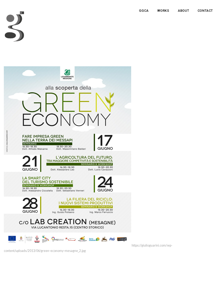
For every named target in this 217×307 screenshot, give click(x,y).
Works (163, 10)
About (183, 10)
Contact (205, 10)
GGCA (143, 10)
